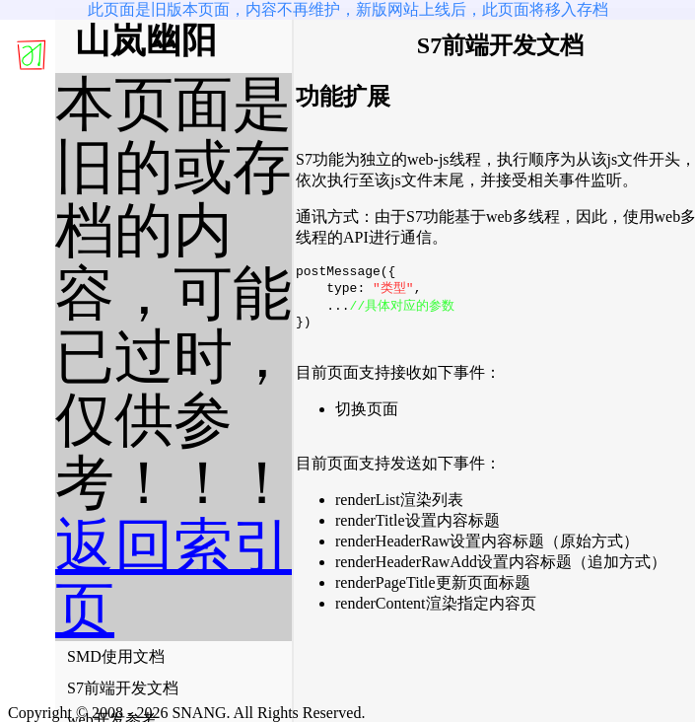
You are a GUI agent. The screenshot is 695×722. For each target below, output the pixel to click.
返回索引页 (173, 578)
